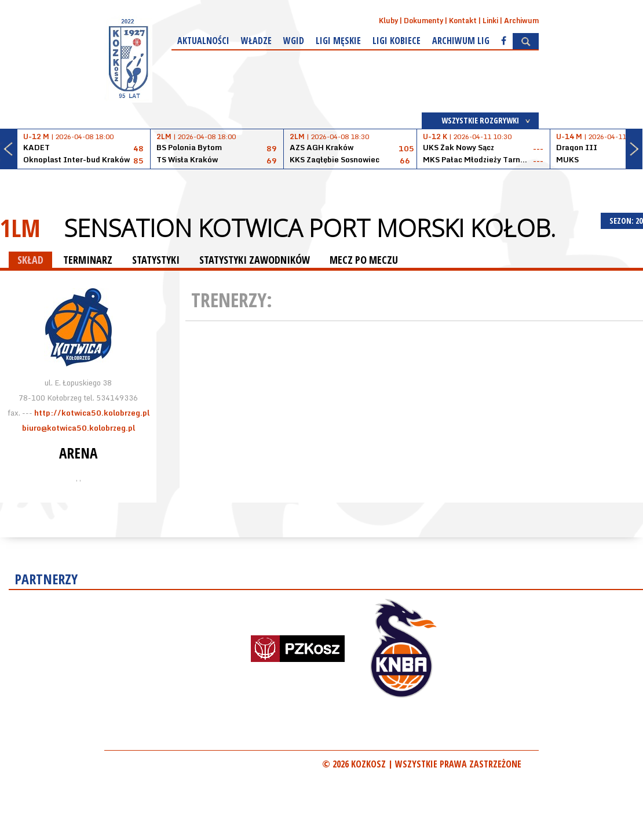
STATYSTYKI (156, 260)
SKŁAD (30, 260)
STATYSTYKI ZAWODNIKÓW (254, 260)
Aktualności (203, 40)
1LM (20, 227)
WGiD (293, 40)
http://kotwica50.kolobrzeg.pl (91, 412)
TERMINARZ (87, 260)
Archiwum (521, 20)
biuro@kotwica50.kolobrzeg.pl (78, 427)
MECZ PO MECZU (364, 260)
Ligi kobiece (396, 40)
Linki (490, 20)
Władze (256, 40)
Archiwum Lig (460, 40)
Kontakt (463, 20)
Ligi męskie (338, 40)
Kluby (388, 20)
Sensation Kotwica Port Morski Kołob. (310, 228)
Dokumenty (423, 20)
